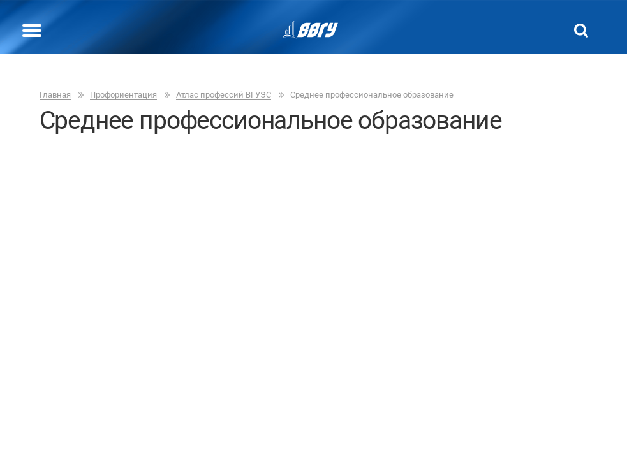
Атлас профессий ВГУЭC (223, 94)
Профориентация (123, 94)
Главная (55, 94)
